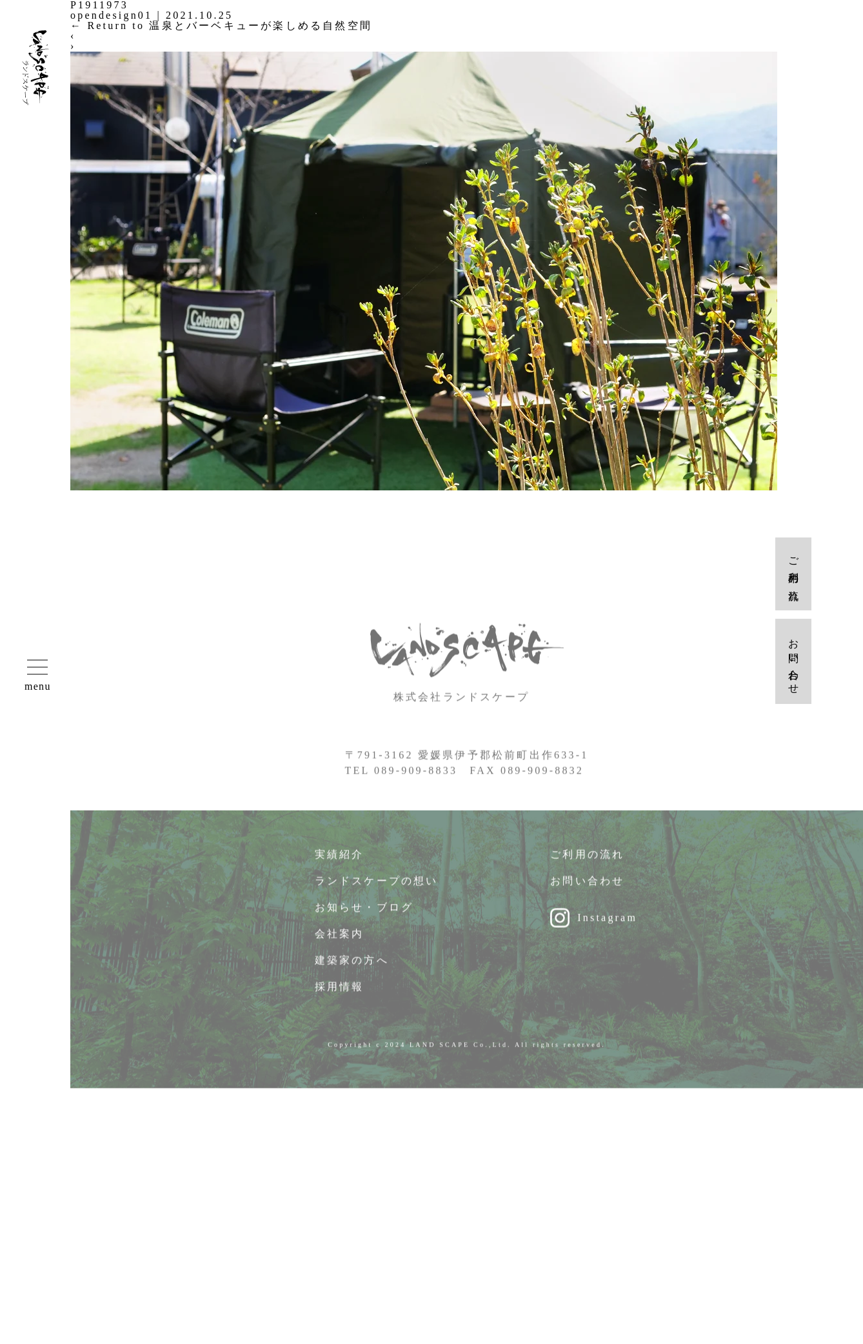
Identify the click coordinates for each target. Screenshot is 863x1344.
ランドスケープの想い (377, 888)
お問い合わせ (587, 888)
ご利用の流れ (587, 862)
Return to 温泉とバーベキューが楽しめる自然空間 (221, 25)
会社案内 (339, 941)
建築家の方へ (352, 968)
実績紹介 (339, 862)
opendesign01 (111, 15)
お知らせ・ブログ (364, 915)
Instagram (607, 925)
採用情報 (339, 994)
